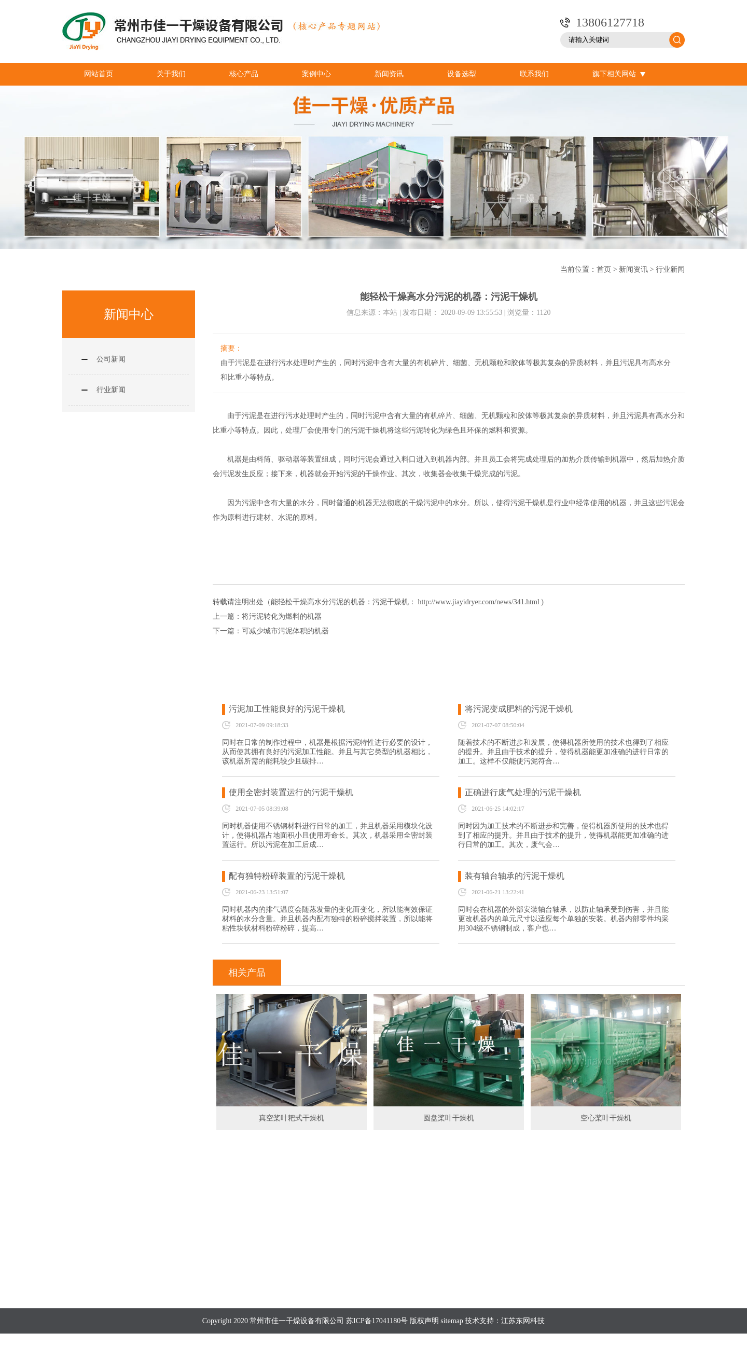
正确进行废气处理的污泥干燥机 (523, 792)
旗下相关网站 (618, 74)
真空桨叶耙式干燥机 (291, 1118)
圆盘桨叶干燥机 (448, 1118)
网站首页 (98, 74)
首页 (604, 269)
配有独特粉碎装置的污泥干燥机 (287, 875)
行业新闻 (670, 269)
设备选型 (461, 74)
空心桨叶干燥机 (605, 1118)
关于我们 (171, 74)
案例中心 (316, 74)
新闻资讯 (389, 74)
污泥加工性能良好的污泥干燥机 (287, 708)
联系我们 (534, 74)
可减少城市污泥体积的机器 (285, 631)
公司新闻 (111, 359)
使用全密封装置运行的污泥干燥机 (291, 792)
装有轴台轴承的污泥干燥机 (514, 875)
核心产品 (243, 74)
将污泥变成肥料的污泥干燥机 (519, 708)
